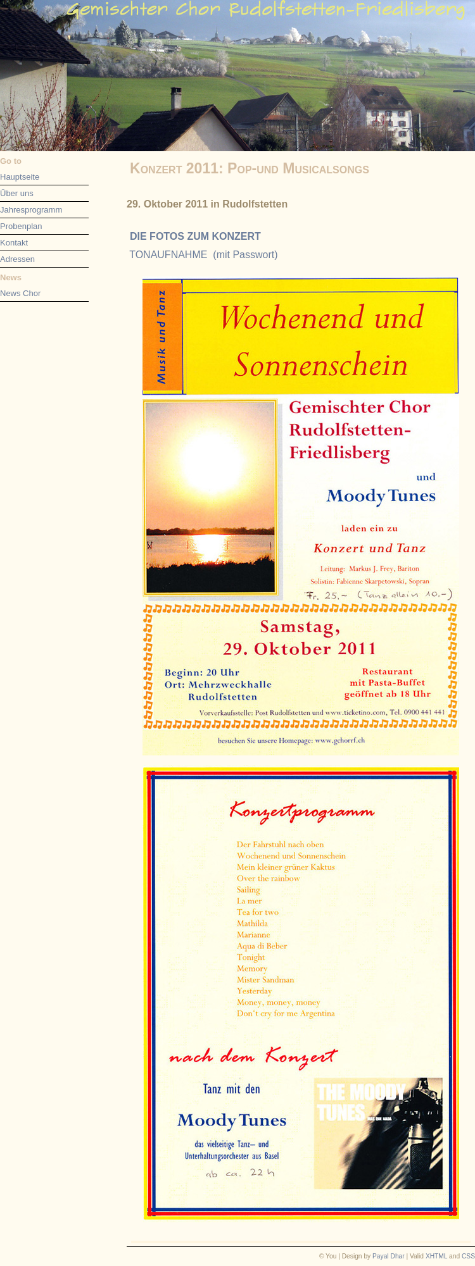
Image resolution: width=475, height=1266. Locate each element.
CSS (468, 1256)
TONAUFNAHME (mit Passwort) (203, 254)
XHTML (436, 1256)
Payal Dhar (388, 1256)
